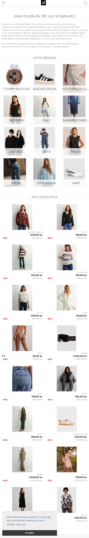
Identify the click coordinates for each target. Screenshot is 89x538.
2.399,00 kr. (81, 480)
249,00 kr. (36, 234)
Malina (40, 474)
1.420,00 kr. (80, 356)
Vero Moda (46, 183)
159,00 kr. (81, 234)
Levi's (46, 151)
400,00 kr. (80, 517)
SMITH (84, 353)
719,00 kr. (81, 477)
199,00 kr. (37, 436)
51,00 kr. (38, 356)
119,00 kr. (81, 315)
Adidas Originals (47, 89)
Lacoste (16, 151)
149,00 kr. (37, 315)
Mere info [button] (21, 524)
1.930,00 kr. (81, 359)
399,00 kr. (81, 238)
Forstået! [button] (29, 533)
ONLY (46, 120)
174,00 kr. (37, 275)
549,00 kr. (81, 399)
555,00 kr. (82, 521)
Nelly (85, 313)
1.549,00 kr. (36, 477)
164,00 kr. (81, 396)
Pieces (40, 313)
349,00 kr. (37, 278)
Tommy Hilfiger (16, 89)
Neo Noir (16, 120)
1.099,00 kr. (81, 440)
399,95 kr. (37, 399)
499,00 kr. (37, 238)
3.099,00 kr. (36, 480)
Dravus (84, 515)
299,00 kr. (37, 319)
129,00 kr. (38, 359)
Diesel (16, 183)
